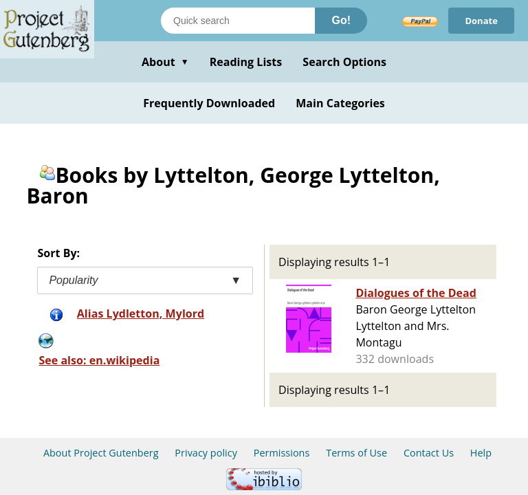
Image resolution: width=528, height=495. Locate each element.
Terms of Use (356, 452)
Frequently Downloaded (209, 103)
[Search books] (238, 21)
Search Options (344, 61)
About (165, 62)
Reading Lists (246, 61)
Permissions (282, 452)
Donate (481, 20)
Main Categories (340, 103)
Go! (341, 20)
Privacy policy (206, 452)
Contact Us (429, 452)
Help (481, 452)
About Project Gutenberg (101, 452)
